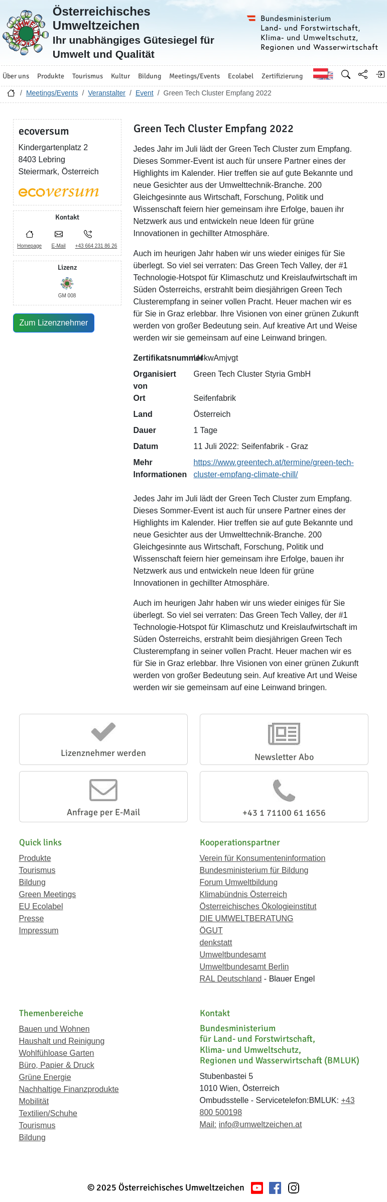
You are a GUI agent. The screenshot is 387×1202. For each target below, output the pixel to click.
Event (145, 93)
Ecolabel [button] (240, 76)
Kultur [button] (120, 76)
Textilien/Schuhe (48, 1113)
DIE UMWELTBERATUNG (247, 918)
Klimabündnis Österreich (243, 894)
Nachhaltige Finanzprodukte (69, 1089)
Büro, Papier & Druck (56, 1065)
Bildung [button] (149, 76)
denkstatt (216, 942)
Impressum (39, 930)
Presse (31, 918)
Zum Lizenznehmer (54, 322)
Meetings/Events (52, 93)
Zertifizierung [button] (282, 76)
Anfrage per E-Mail (103, 812)
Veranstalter (106, 93)
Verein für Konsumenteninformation (263, 858)
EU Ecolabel (41, 906)
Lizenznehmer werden (103, 752)
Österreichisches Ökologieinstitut (258, 906)
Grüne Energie (45, 1077)
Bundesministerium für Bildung (254, 870)
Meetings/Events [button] (194, 76)
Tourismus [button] (87, 76)
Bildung (32, 882)
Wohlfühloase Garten (56, 1053)
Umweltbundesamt (233, 954)
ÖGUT (211, 930)
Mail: (208, 1124)
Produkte (35, 858)
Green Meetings (47, 894)
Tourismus (37, 870)
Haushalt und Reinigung (62, 1041)
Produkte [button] (50, 76)
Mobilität (34, 1101)
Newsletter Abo (284, 756)
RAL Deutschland (231, 978)
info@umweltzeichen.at (260, 1124)
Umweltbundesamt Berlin (244, 966)
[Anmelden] (379, 74)
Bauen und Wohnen (54, 1029)
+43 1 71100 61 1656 (284, 812)
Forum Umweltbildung (239, 882)
